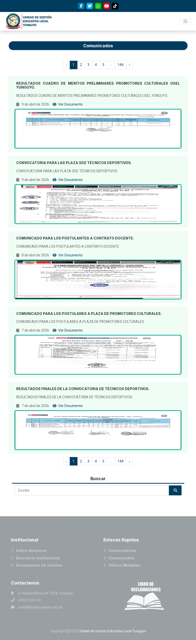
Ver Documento (68, 104)
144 (121, 64)
